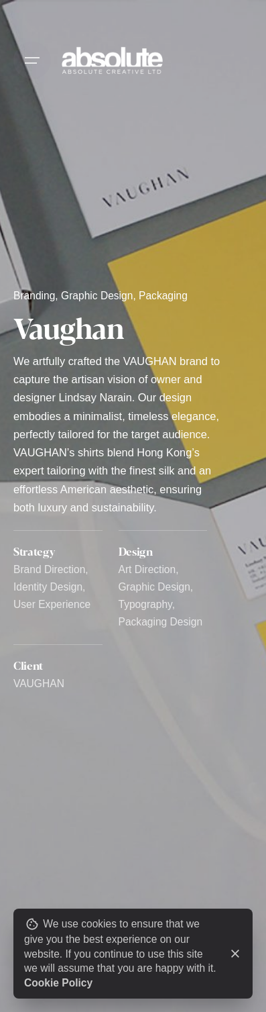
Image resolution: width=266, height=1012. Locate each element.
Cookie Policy (58, 983)
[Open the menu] (32, 60)
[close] (235, 953)
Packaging (163, 295)
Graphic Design (97, 295)
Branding (34, 295)
